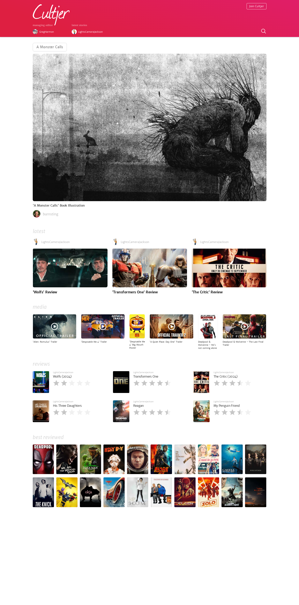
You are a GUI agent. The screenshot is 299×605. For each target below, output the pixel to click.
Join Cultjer (256, 6)
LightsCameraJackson (63, 372)
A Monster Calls (49, 47)
